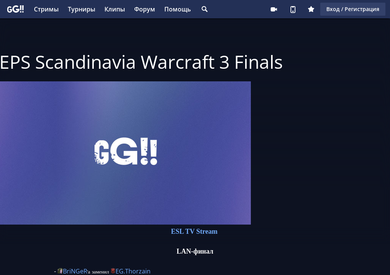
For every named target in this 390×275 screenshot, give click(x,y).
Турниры (81, 9)
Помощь (177, 9)
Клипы (114, 9)
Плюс (311, 9)
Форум (144, 9)
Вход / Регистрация (352, 9)
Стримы (46, 9)
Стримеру (274, 9)
